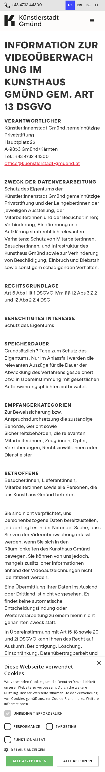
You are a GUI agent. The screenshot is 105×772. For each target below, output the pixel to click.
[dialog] (52, 714)
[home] (31, 20)
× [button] (99, 663)
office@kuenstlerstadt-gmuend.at (42, 163)
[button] (92, 20)
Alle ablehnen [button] (77, 761)
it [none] (96, 5)
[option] (79, 5)
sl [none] (88, 5)
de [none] (70, 5)
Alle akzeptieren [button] (29, 761)
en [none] (79, 5)
